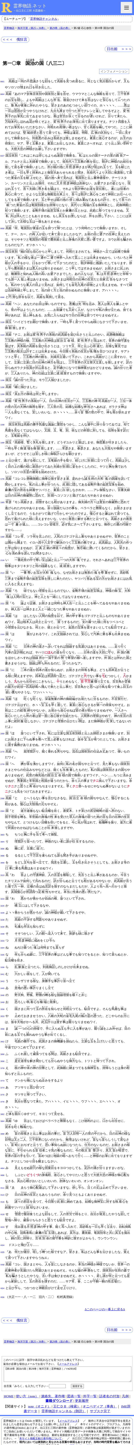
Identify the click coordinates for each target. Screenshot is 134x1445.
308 (2, 852)
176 (2, 477)
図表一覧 (74, 1385)
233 (2, 632)
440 (2, 1250)
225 (2, 614)
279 (2, 761)
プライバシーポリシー (83, 1434)
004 (2, 93)
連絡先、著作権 (53, 1385)
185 (2, 500)
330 (2, 927)
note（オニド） (39, 1395)
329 (2, 921)
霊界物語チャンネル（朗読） (63, 1400)
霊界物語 (9, 27)
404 (2, 1155)
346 (2, 986)
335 (2, 947)
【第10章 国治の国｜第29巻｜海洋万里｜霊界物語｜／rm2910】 (67, 1361)
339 (2, 960)
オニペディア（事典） (100, 1395)
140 (2, 399)
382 (2, 1102)
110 (2, 321)
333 (2, 934)
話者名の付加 (109, 1385)
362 (2, 1031)
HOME (9, 1385)
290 (2, 795)
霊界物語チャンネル (43, 18)
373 (2, 1070)
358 (2, 1019)
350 (2, 999)
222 (2, 601)
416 (2, 1188)
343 (2, 973)
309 (2, 858)
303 (2, 832)
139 (2, 392)
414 (2, 1181)
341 (2, 966)
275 (2, 749)
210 (2, 558)
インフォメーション (114, 71)
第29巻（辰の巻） (60, 27)
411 (2, 1175)
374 (2, 1076)
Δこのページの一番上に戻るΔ (105, 1295)
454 (2, 1274)
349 (2, 993)
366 (2, 1044)
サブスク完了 (100, 1400)
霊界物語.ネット (30, 5)
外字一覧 (90, 1385)
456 (2, 1282)
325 (2, 901)
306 (2, 845)
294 (2, 808)
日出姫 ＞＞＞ (119, 49)
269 (2, 731)
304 (2, 838)
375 (2, 1083)
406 (2, 1162)
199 (2, 535)
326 (2, 908)
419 (2, 1200)
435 (2, 1238)
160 (2, 440)
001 (2, 81)
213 (2, 571)
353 (2, 1006)
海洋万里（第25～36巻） (32, 27)
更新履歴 (82, 1389)
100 (2, 303)
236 (2, 644)
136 (2, 379)
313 (2, 871)
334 (2, 941)
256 (2, 697)
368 (2, 1051)
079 (2, 251)
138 (2, 386)
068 (2, 228)
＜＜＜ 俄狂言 (14, 39)
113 (2, 334)
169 (2, 459)
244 (2, 668)
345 (2, 980)
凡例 (125, 1385)
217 (2, 589)
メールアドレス (68, 1349)
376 (2, 1090)
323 (2, 894)
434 (2, 1231)
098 (2, 297)
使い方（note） (27, 1385)
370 (2, 1057)
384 (2, 1108)
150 (2, 422)
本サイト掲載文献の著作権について (40, 1426)
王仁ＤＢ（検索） (66, 1395)
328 (2, 914)
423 (2, 1213)
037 (2, 155)
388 (2, 1121)
